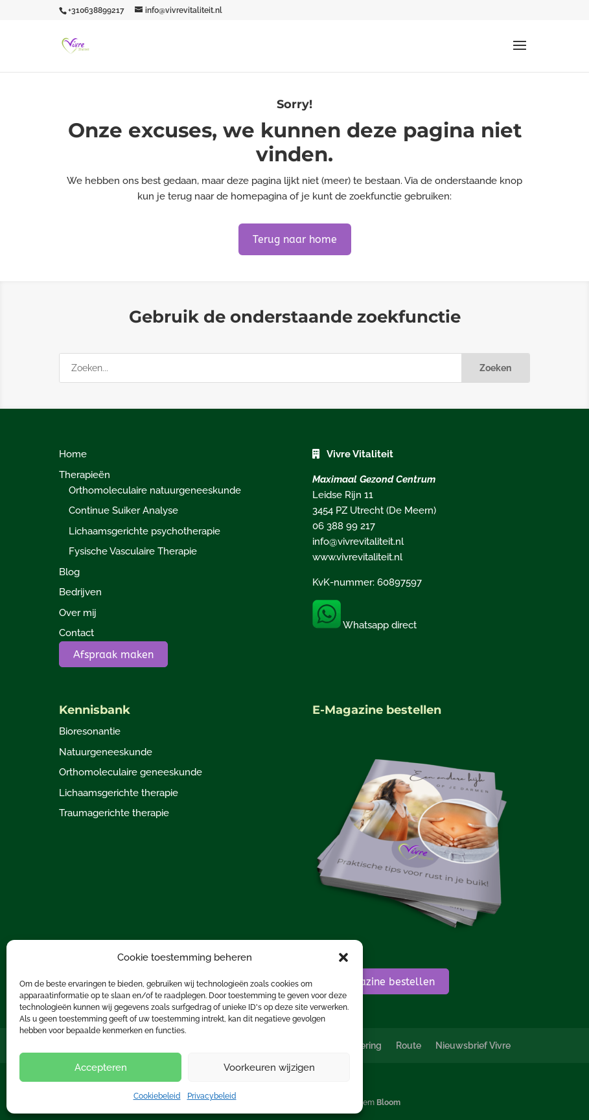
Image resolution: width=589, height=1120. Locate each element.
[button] (343, 957)
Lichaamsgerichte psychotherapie (144, 531)
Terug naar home (295, 239)
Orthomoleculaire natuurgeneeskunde (155, 490)
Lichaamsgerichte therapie (118, 793)
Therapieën (84, 475)
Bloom (388, 1102)
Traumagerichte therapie (114, 813)
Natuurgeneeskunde (105, 752)
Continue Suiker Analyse (123, 510)
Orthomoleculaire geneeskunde (130, 772)
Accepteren (101, 1067)
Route (408, 1045)
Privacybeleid (212, 1096)
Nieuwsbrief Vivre (473, 1045)
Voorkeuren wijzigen (269, 1067)
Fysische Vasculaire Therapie (133, 551)
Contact (76, 633)
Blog (69, 572)
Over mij (78, 613)
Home (73, 454)
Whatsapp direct (364, 625)
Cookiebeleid (157, 1096)
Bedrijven (80, 592)
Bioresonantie (90, 731)
